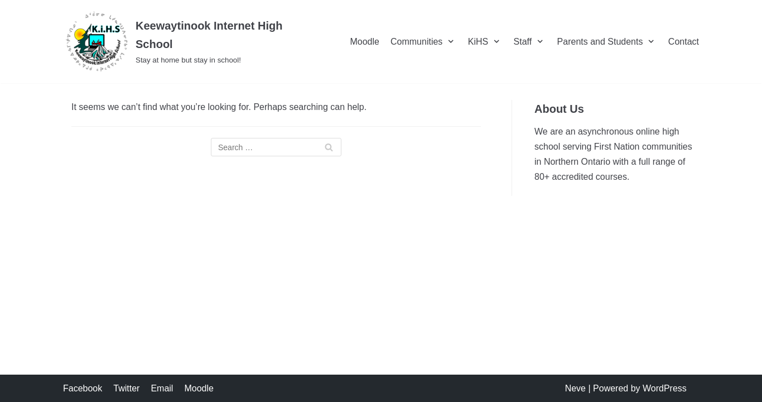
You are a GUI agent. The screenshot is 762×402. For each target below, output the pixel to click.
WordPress (665, 388)
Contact (683, 41)
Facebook (82, 388)
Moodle (364, 41)
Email (162, 388)
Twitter (126, 388)
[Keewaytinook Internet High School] (191, 41)
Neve (575, 388)
